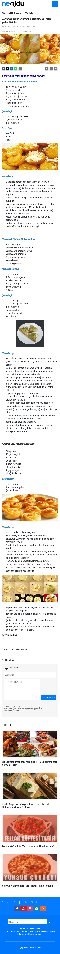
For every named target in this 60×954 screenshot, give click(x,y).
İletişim (24, 902)
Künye (15, 902)
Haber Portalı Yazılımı (32, 948)
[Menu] (54, 4)
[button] (46, 68)
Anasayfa (5, 902)
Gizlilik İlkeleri (36, 902)
